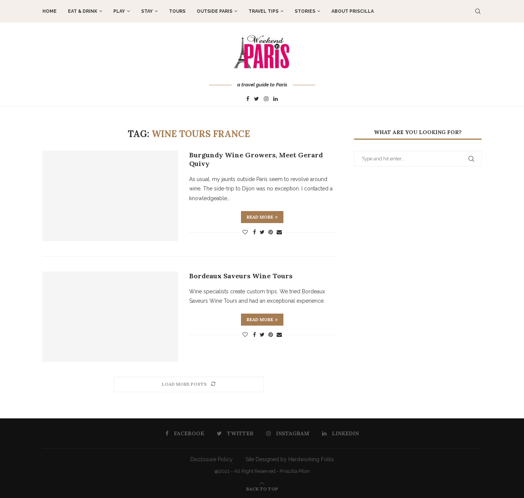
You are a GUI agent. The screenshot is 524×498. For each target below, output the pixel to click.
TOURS (177, 11)
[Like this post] (245, 232)
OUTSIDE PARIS (214, 11)
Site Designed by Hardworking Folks (289, 459)
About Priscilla (352, 11)
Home (49, 11)
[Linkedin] (275, 99)
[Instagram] (266, 99)
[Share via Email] (279, 232)
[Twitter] (256, 99)
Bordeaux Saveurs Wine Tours (240, 276)
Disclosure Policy (211, 459)
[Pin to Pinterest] (270, 232)
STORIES (305, 11)
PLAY (119, 11)
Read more (262, 217)
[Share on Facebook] (254, 232)
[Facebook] (247, 99)
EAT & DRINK (82, 11)
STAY (147, 11)
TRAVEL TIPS (263, 11)
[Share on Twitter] (262, 232)
